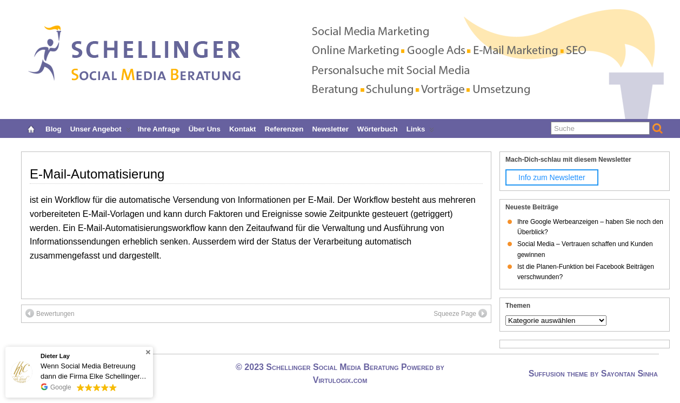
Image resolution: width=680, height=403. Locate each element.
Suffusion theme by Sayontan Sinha (593, 373)
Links (420, 128)
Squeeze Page (460, 313)
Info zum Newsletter (551, 177)
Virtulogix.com (340, 380)
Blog (53, 128)
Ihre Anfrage (159, 128)
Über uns (205, 128)
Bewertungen (50, 313)
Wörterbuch (377, 128)
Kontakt (242, 128)
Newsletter (330, 128)
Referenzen (284, 128)
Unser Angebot (100, 128)
